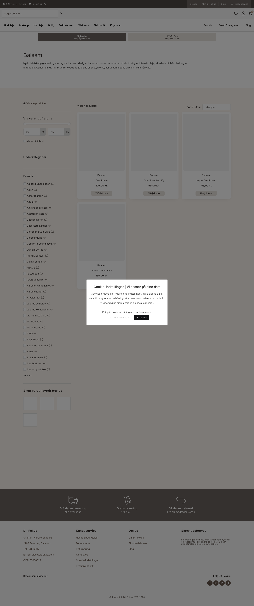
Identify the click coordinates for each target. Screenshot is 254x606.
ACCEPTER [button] (141, 317)
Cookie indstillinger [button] (119, 317)
